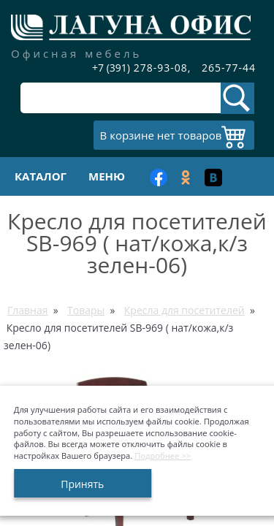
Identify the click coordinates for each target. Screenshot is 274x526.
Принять (82, 484)
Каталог (40, 176)
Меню (106, 176)
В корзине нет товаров (161, 135)
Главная (27, 310)
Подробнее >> (162, 455)
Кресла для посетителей (184, 310)
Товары (85, 310)
